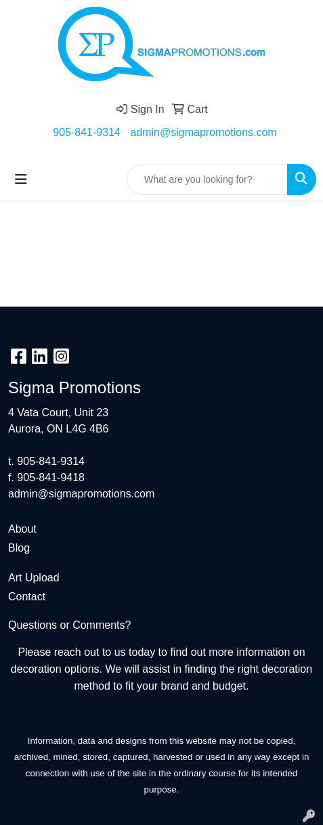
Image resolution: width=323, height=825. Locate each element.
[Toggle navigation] (21, 179)
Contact (26, 596)
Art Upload (34, 577)
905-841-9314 (87, 132)
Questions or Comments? (69, 625)
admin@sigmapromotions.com (203, 132)
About (22, 529)
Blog (19, 548)
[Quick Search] (207, 179)
